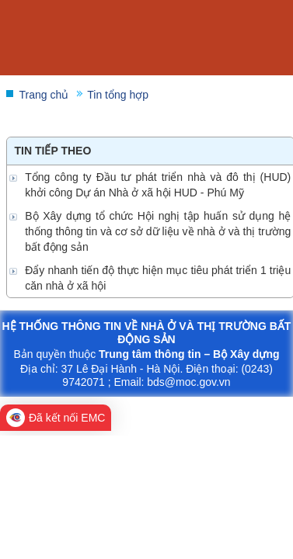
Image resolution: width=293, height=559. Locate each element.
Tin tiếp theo (53, 150)
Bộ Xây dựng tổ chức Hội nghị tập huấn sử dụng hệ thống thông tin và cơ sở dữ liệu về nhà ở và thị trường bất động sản (158, 231)
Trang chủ (44, 95)
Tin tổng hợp (117, 95)
